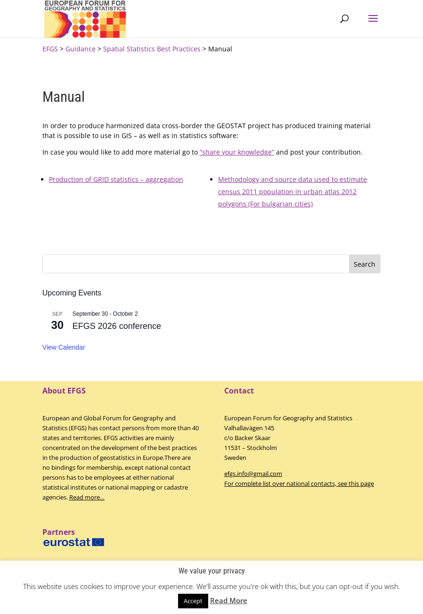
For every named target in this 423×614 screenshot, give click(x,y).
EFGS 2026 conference (117, 326)
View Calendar (63, 347)
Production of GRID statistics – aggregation (116, 179)
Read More (228, 600)
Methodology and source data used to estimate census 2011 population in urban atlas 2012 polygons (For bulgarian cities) (292, 191)
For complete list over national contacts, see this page (299, 483)
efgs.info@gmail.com (253, 473)
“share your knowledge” (237, 151)
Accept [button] (193, 601)
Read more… (87, 497)
